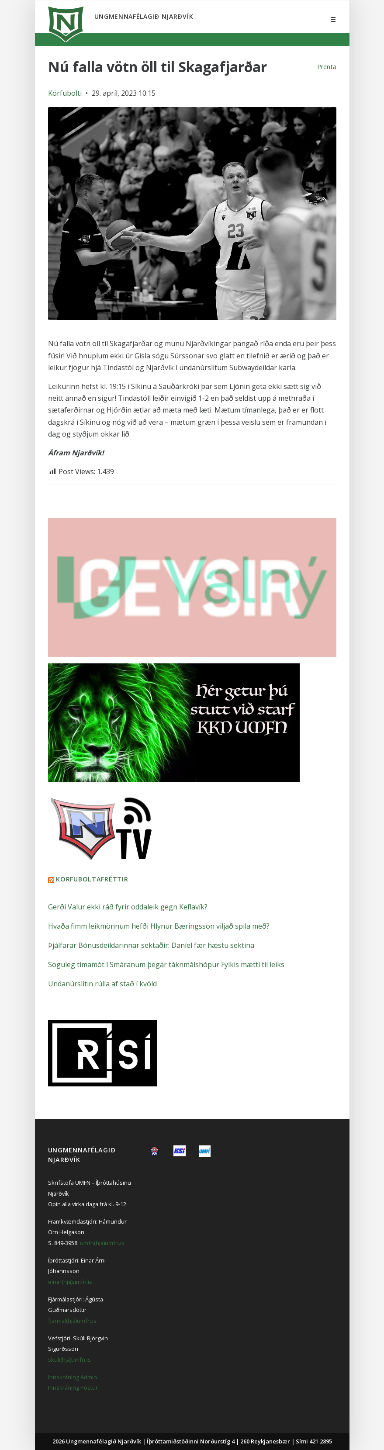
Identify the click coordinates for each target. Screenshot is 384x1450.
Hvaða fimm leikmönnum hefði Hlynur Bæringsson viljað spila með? (159, 926)
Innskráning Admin (72, 1377)
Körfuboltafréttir (92, 879)
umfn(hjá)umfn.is (102, 1243)
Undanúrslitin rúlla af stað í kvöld (102, 984)
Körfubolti (65, 93)
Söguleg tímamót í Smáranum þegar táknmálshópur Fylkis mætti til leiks (166, 964)
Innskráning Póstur (73, 1387)
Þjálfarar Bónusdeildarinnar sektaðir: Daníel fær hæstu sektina (151, 945)
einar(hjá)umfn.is (70, 1282)
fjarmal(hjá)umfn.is (72, 1321)
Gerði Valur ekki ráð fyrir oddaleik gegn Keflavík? (128, 907)
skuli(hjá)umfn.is (69, 1359)
